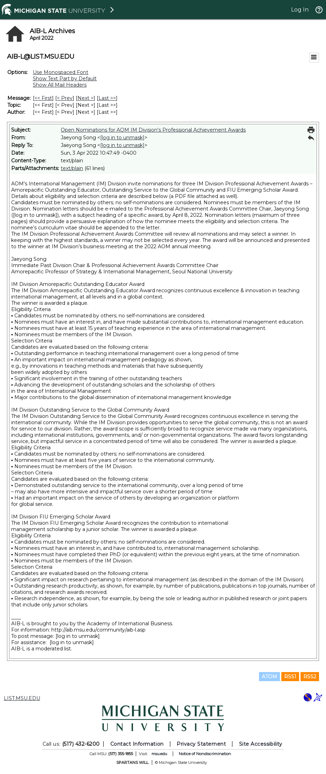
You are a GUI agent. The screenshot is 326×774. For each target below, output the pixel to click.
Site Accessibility (260, 744)
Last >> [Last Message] (107, 98)
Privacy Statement (201, 744)
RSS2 (309, 676)
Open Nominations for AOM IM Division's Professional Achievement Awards (153, 130)
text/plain (72, 168)
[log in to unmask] (122, 137)
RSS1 (290, 676)
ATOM (269, 676)
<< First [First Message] (43, 98)
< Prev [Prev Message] (65, 98)
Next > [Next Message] (85, 98)
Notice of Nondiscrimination (205, 753)
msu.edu (159, 753)
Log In (300, 9)
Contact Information (137, 744)
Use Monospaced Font (60, 72)
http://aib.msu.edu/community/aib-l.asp (98, 630)
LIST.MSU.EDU (22, 698)
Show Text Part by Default (65, 78)
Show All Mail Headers (60, 85)
